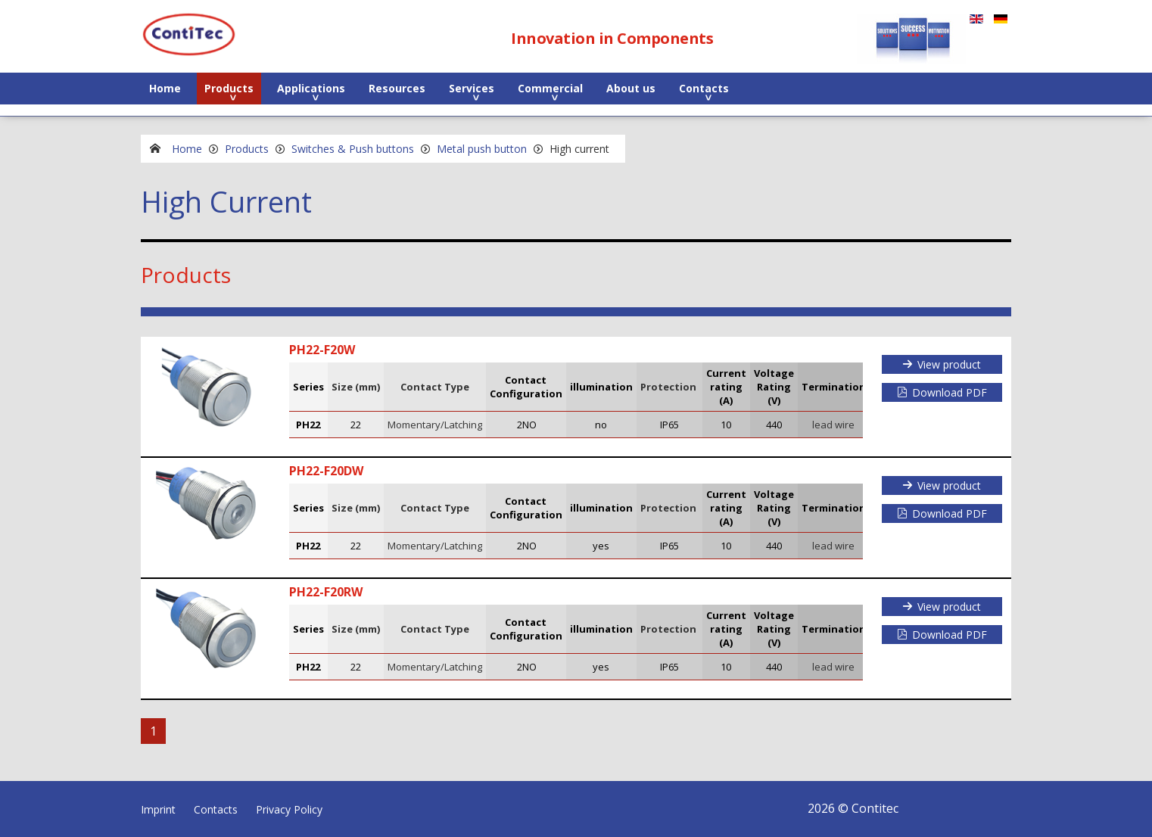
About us (630, 88)
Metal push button (482, 149)
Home (165, 88)
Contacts (704, 88)
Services (471, 88)
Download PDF (949, 392)
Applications (311, 88)
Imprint (158, 809)
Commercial (550, 88)
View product (949, 364)
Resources (397, 88)
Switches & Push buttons (352, 149)
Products (229, 88)
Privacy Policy (289, 809)
